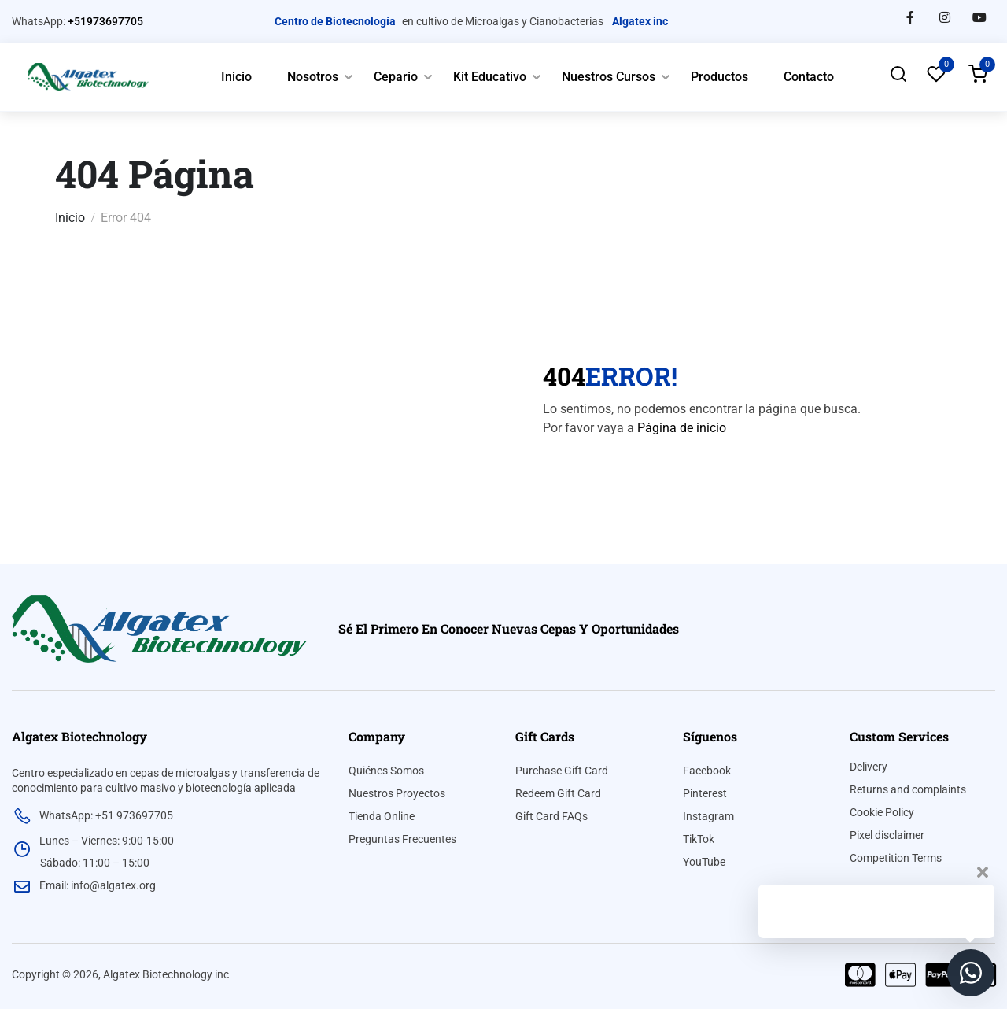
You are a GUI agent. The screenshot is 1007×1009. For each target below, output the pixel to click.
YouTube (704, 862)
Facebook (707, 770)
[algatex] (159, 627)
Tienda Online (382, 816)
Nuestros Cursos (608, 76)
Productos (719, 76)
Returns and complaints (908, 789)
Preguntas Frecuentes (402, 839)
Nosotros (312, 76)
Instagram (708, 816)
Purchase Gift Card (561, 770)
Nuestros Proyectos (397, 793)
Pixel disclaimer (887, 835)
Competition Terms (896, 858)
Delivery (868, 766)
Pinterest (705, 793)
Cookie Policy (882, 812)
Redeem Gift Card (558, 793)
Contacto (809, 76)
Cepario (396, 76)
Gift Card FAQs (551, 816)
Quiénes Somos (386, 770)
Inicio (236, 76)
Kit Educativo (489, 76)
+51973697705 (105, 21)
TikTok (698, 839)
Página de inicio (681, 427)
